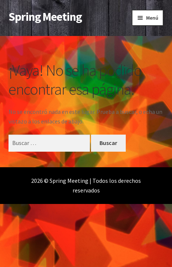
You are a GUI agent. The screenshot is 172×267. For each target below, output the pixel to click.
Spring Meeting (45, 16)
